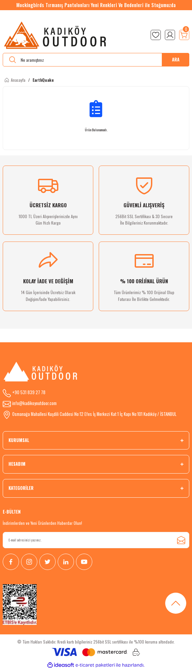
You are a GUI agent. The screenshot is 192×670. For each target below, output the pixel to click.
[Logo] (55, 35)
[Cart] (184, 35)
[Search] (96, 59)
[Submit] (181, 540)
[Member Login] (170, 35)
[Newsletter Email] (96, 540)
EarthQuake (43, 80)
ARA (175, 59)
